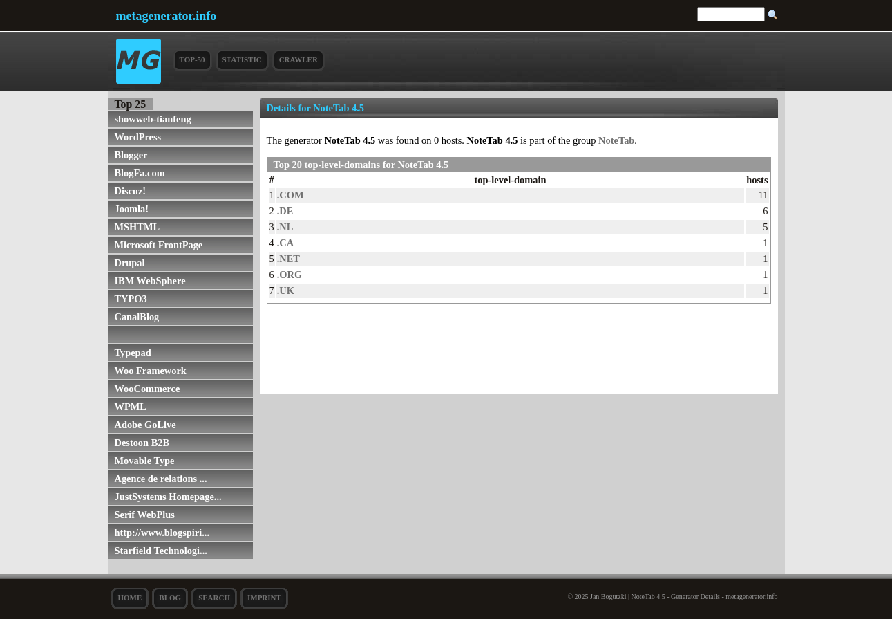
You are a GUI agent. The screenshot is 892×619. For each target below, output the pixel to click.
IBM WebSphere (150, 280)
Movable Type (145, 460)
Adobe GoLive (145, 424)
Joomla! (132, 208)
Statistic (242, 59)
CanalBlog (137, 316)
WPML (130, 406)
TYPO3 (131, 298)
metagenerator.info (166, 16)
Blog (170, 597)
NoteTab (616, 140)
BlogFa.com (140, 172)
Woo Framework (151, 370)
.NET (288, 258)
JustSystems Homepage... (168, 496)
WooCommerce (147, 388)
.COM (290, 195)
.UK (285, 290)
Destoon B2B (142, 442)
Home (130, 597)
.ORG (289, 274)
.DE (285, 210)
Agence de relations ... (161, 478)
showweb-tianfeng (153, 118)
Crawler (298, 59)
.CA (285, 242)
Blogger (131, 154)
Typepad (133, 352)
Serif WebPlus (145, 514)
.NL (285, 226)
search (214, 597)
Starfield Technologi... (161, 550)
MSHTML (137, 226)
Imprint (264, 597)
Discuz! (130, 190)
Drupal (130, 262)
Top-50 (192, 59)
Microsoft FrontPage (159, 244)
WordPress (138, 136)
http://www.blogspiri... (162, 532)
